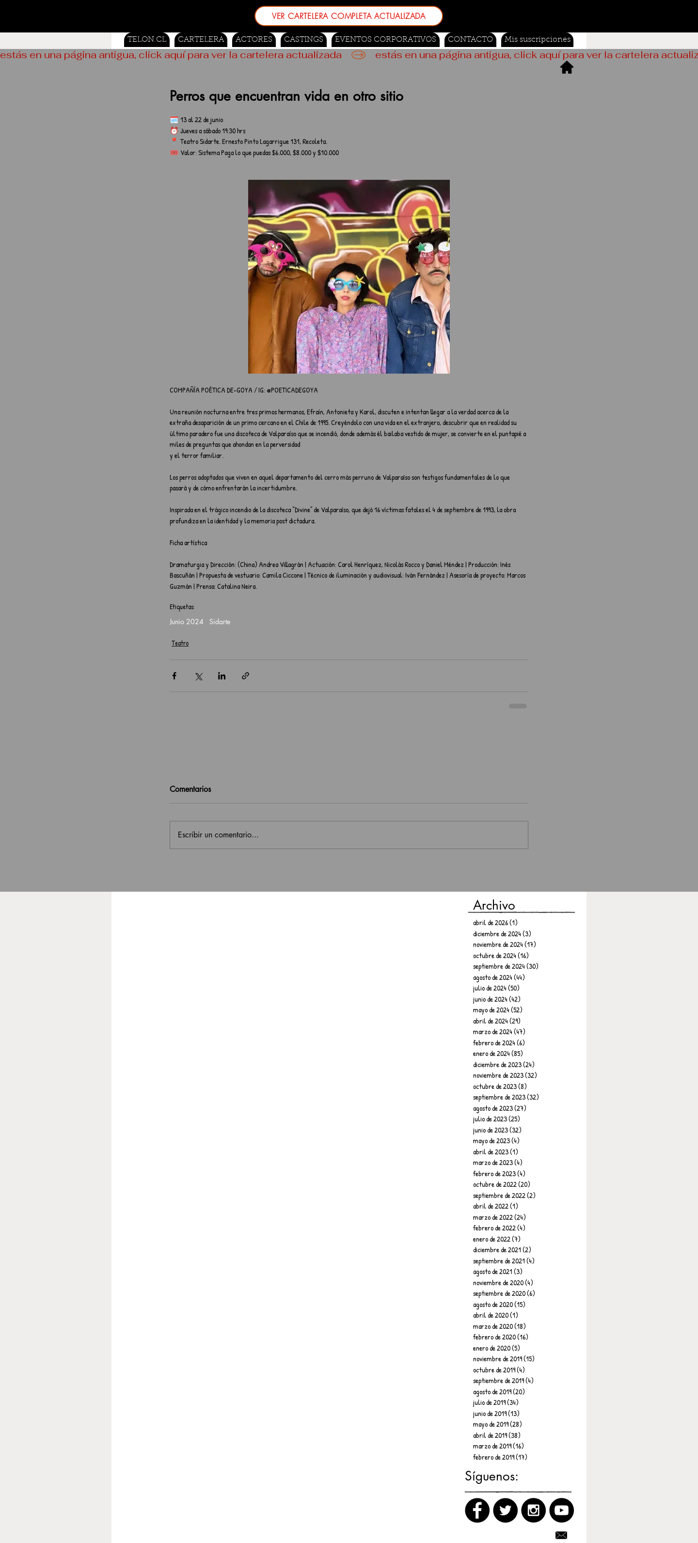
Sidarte (219, 621)
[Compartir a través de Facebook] (174, 675)
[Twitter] (505, 1510)
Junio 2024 (187, 621)
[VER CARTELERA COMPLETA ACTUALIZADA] (348, 16)
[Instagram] (533, 1510)
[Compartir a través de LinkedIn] (221, 675)
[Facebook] (477, 1510)
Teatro (180, 642)
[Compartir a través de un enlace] (245, 675)
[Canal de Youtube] (561, 1510)
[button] (304, 39)
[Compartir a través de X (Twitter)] (198, 675)
